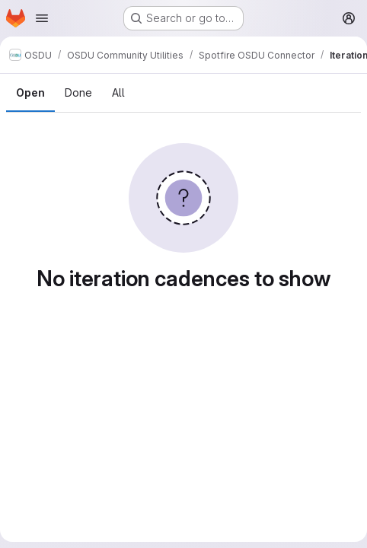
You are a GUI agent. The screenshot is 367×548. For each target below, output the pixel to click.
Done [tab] (78, 92)
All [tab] (118, 92)
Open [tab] (30, 92)
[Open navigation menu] (42, 18)
